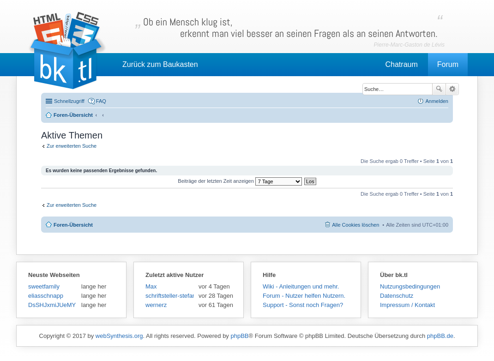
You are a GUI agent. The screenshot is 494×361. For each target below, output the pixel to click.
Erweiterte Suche (452, 89)
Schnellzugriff (69, 101)
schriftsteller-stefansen (169, 295)
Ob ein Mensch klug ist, (290, 27)
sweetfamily (44, 286)
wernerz (156, 304)
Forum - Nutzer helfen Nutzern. (304, 295)
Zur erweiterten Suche (71, 146)
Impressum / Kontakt (407, 304)
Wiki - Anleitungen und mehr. (301, 286)
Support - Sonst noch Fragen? (303, 304)
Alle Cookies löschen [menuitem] (355, 225)
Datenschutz (396, 295)
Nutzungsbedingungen (410, 286)
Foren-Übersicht (73, 225)
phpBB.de (440, 335)
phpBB (239, 335)
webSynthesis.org (119, 335)
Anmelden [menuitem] (436, 101)
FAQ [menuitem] (101, 101)
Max (151, 286)
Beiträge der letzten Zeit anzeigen (240, 181)
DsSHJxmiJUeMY (52, 304)
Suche (439, 89)
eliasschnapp (45, 295)
